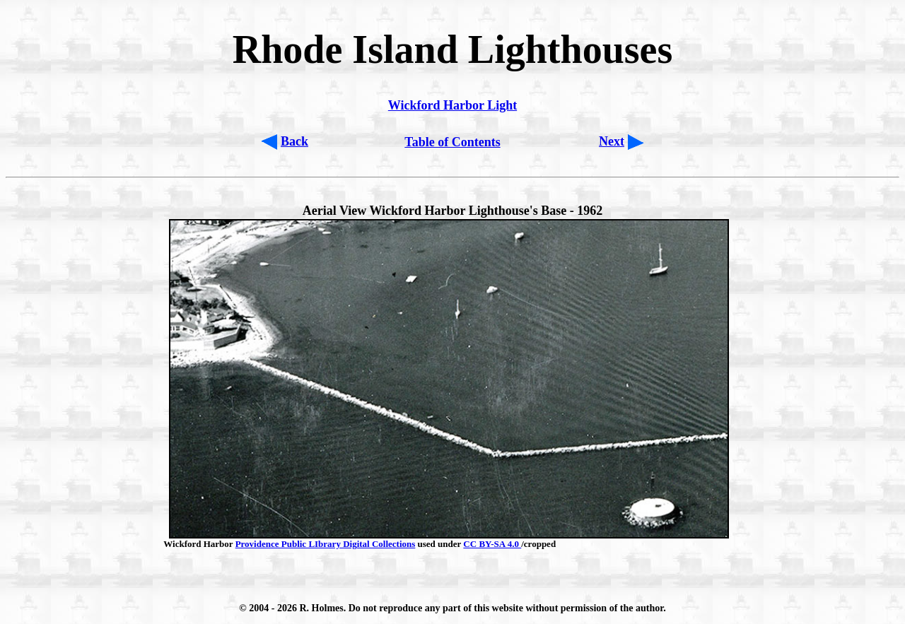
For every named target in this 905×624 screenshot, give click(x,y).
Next (611, 141)
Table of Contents (452, 142)
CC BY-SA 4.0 (492, 543)
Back (294, 141)
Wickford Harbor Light (452, 105)
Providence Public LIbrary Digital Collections (325, 543)
